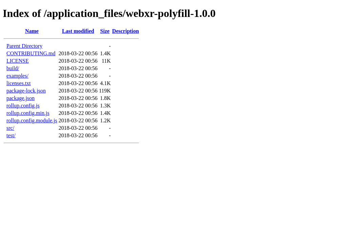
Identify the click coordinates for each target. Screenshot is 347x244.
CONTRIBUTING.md (30, 53)
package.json (20, 98)
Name (32, 31)
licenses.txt (18, 83)
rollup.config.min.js (27, 113)
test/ (11, 135)
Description (125, 31)
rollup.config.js (23, 105)
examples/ (17, 76)
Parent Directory (24, 46)
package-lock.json (26, 91)
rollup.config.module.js (31, 120)
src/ (10, 128)
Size (105, 31)
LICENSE (17, 61)
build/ (12, 68)
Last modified (78, 31)
